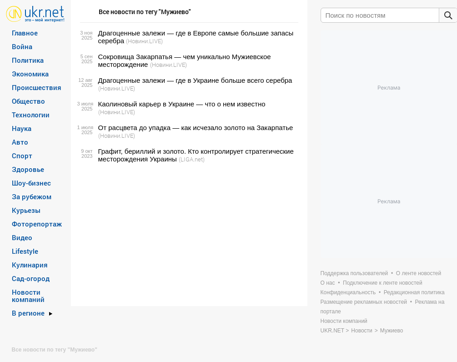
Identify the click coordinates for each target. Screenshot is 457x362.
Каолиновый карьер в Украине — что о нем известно (182, 104)
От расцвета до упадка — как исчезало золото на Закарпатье (195, 127)
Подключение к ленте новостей (382, 283)
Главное (25, 32)
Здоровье (28, 169)
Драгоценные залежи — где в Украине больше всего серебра (195, 80)
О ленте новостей (418, 273)
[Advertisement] (187, 234)
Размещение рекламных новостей (364, 302)
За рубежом (31, 196)
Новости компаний (28, 295)
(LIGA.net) (192, 159)
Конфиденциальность (348, 292)
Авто (20, 142)
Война (22, 46)
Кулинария (30, 264)
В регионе (28, 313)
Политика (28, 60)
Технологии (31, 114)
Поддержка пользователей (354, 273)
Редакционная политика (414, 292)
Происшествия (36, 87)
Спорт (22, 155)
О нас (328, 283)
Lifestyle (25, 251)
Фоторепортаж (37, 223)
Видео (22, 237)
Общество (28, 101)
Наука (21, 128)
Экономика (30, 73)
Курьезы (26, 210)
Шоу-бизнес (31, 182)
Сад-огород (31, 278)
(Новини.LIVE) (144, 41)
